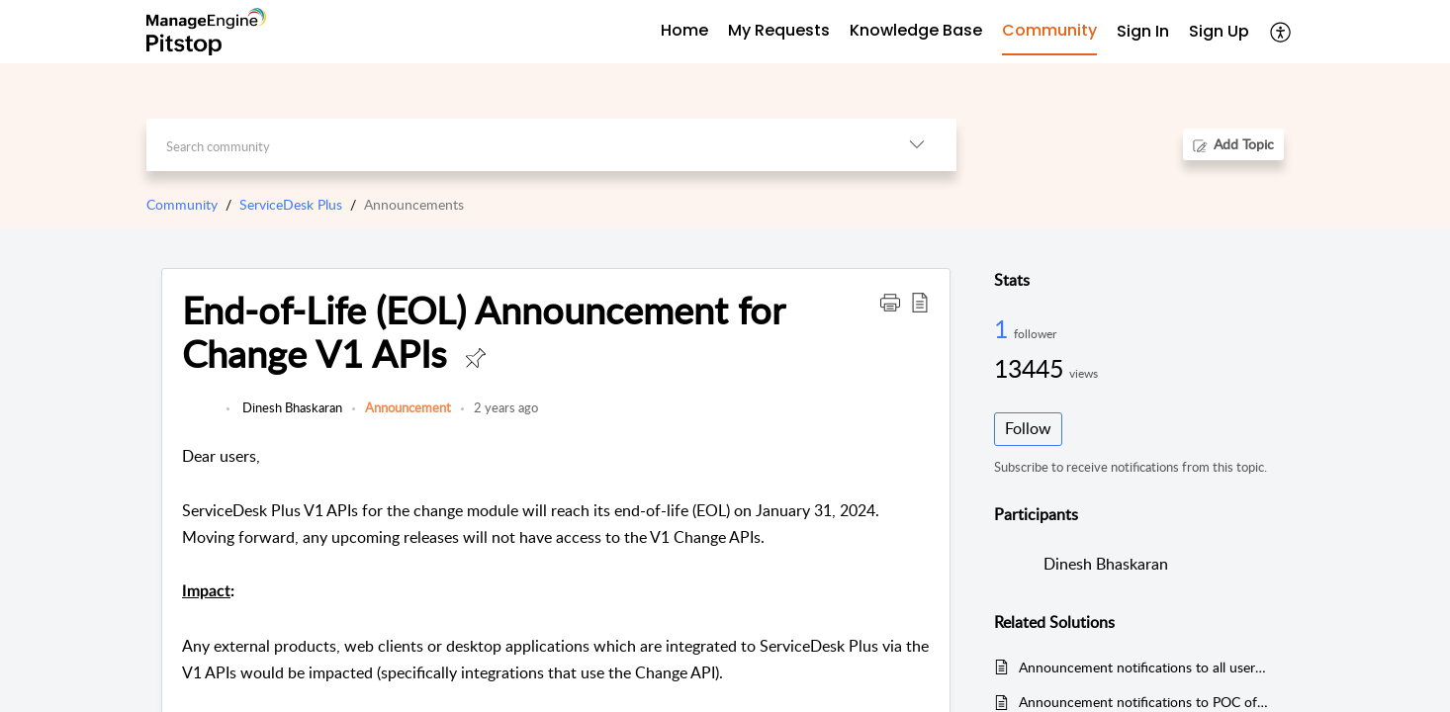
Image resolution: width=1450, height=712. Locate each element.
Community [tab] (1049, 30)
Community (182, 204)
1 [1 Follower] (1004, 328)
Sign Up (1219, 31)
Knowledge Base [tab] (916, 30)
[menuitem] (1143, 32)
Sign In (1143, 31)
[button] (1281, 31)
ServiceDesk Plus (290, 204)
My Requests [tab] (779, 30)
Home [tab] (684, 30)
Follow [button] (1028, 428)
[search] (511, 145)
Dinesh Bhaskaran (290, 407)
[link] (199, 417)
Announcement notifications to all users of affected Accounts (1144, 667)
